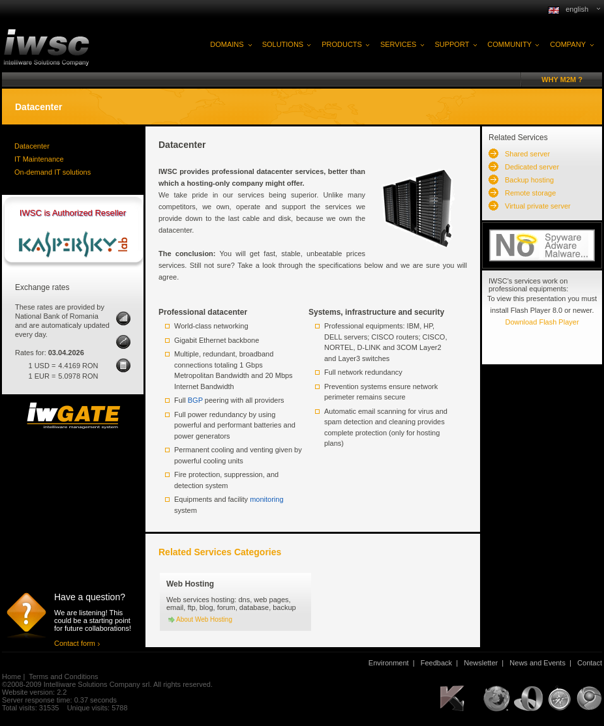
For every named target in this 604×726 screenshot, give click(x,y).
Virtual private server (538, 206)
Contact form (74, 643)
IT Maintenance (39, 159)
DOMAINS (226, 44)
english (577, 9)
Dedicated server (532, 167)
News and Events (537, 663)
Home (11, 676)
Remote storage (530, 193)
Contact (589, 663)
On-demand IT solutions (52, 172)
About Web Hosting (204, 619)
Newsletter (481, 663)
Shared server (527, 154)
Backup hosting (529, 180)
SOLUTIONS (283, 44)
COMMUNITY (509, 44)
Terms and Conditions (63, 676)
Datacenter (32, 146)
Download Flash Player (542, 322)
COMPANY (568, 44)
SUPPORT (451, 44)
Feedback (436, 663)
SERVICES (398, 44)
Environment (389, 663)
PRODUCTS (342, 44)
